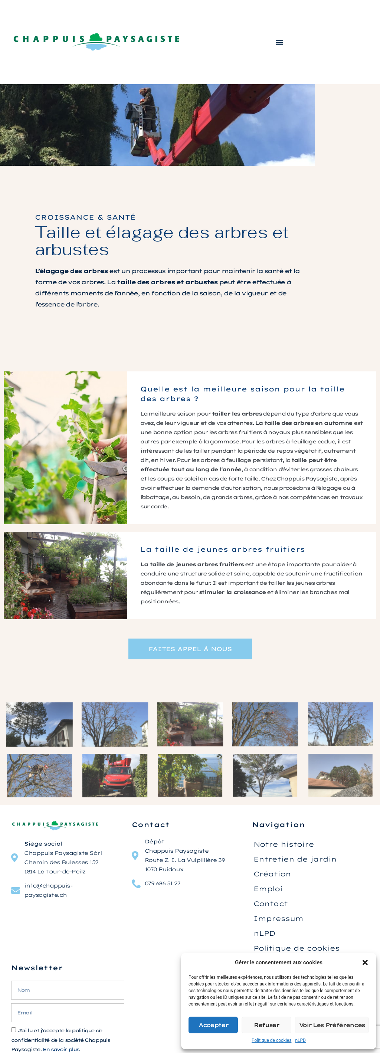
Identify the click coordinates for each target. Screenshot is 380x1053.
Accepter (213, 1025)
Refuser (266, 1025)
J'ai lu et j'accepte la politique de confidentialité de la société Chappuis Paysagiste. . (60, 1040)
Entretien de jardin (295, 859)
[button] (365, 962)
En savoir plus (61, 1049)
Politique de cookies (271, 1040)
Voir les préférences (332, 1025)
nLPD (300, 1040)
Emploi (267, 889)
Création (272, 874)
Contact (270, 903)
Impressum (278, 918)
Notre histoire (283, 844)
